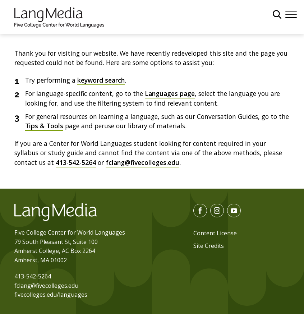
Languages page (170, 93)
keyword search (101, 80)
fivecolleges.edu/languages (50, 295)
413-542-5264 (76, 162)
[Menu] (291, 14)
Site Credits (208, 246)
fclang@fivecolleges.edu (142, 162)
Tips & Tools (44, 125)
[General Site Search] (277, 14)
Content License (215, 233)
